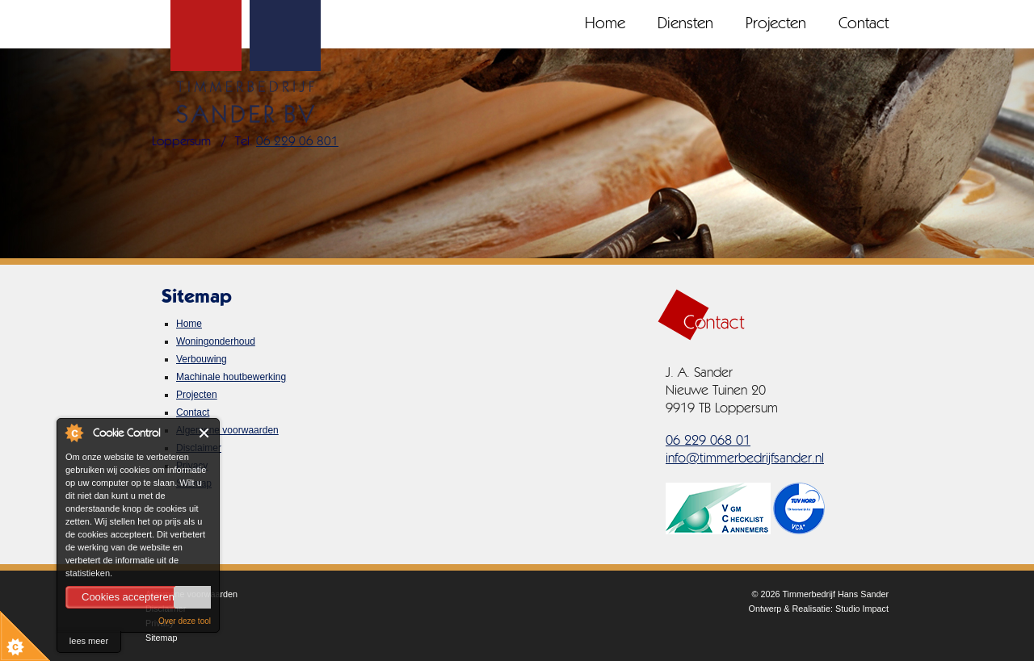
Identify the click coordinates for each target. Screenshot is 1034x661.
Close (205, 433)
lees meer (88, 641)
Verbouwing (201, 359)
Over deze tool (184, 621)
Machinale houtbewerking (231, 377)
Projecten (776, 24)
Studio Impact (862, 608)
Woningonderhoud (215, 341)
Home (605, 24)
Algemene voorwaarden (227, 430)
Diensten (685, 24)
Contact (864, 24)
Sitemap (161, 637)
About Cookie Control (73, 432)
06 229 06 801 (297, 142)
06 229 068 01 (708, 441)
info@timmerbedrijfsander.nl (745, 459)
